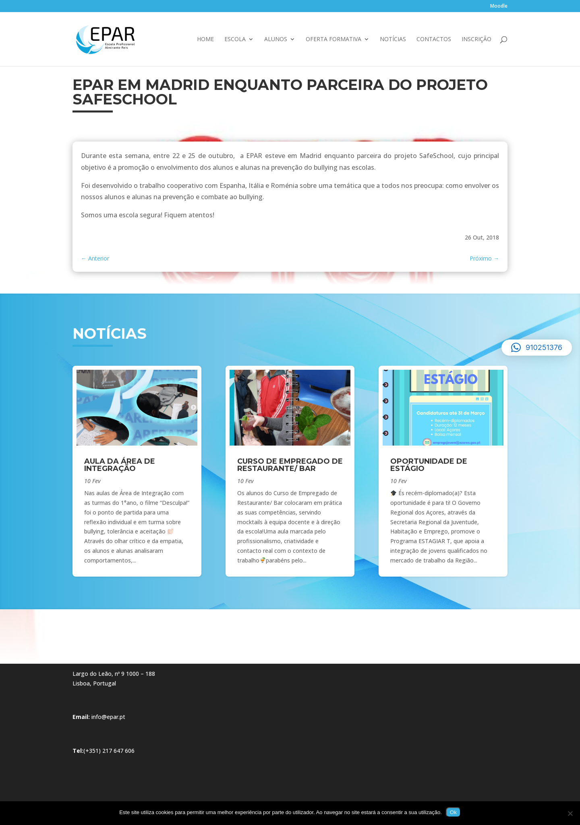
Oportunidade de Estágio (428, 465)
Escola (235, 39)
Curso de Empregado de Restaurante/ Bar (290, 465)
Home (205, 39)
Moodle (499, 6)
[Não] (570, 813)
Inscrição (476, 39)
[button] (536, 348)
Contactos (433, 39)
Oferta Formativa (333, 39)
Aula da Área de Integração (119, 465)
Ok (453, 812)
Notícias (393, 39)
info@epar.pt (108, 717)
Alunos (275, 39)
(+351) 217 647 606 (109, 750)
